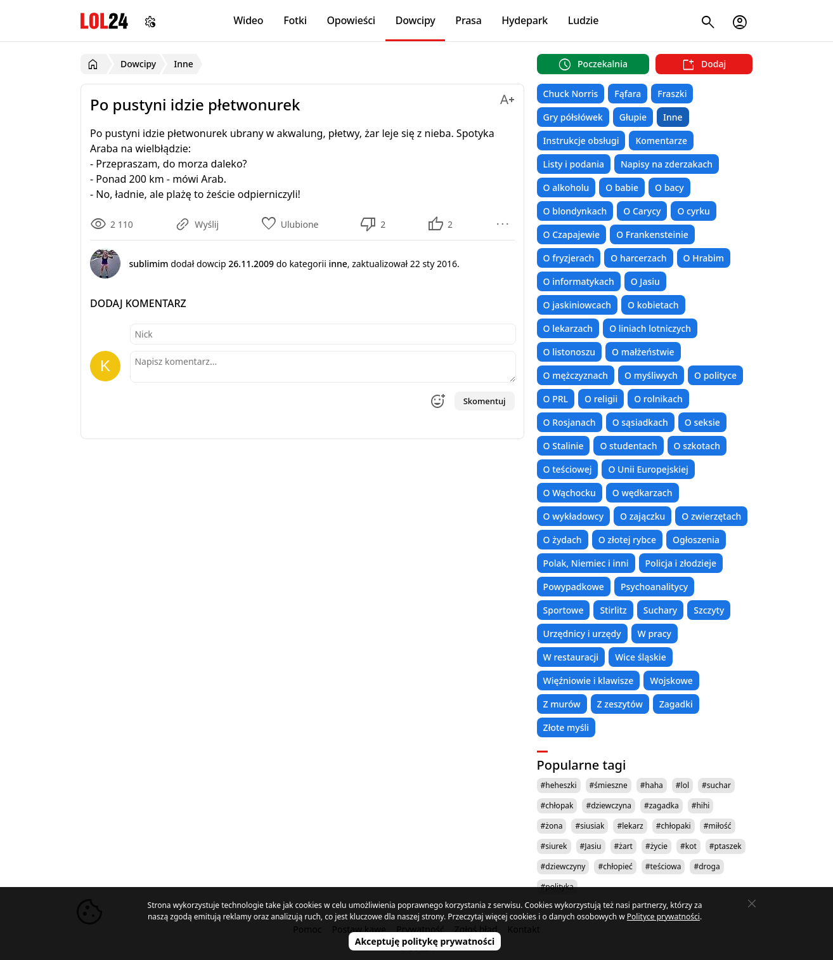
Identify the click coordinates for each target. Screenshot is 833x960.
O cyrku (693, 211)
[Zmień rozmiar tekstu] (507, 97)
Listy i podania (573, 164)
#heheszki (559, 785)
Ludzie (583, 20)
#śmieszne (609, 785)
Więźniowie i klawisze (588, 680)
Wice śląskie (640, 657)
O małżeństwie (643, 352)
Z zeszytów (620, 704)
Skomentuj (484, 401)
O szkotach (697, 446)
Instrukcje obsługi (581, 141)
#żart (623, 846)
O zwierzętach (711, 516)
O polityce (715, 375)
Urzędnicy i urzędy (582, 634)
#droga (707, 866)
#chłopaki (673, 825)
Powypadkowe (573, 587)
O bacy (669, 187)
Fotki (295, 20)
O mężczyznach (575, 375)
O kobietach (653, 305)
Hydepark (524, 20)
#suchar (716, 785)
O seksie (702, 422)
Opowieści (351, 20)
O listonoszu (569, 352)
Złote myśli (566, 727)
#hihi (701, 805)
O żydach (562, 540)
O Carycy (642, 211)
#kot (688, 846)
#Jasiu (591, 846)
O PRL (555, 399)
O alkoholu (566, 187)
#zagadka (661, 805)
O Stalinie (563, 446)
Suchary (660, 610)
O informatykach (578, 281)
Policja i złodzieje (680, 563)
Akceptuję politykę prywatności (425, 941)
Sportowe (563, 610)
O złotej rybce (627, 540)
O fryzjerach (569, 258)
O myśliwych (651, 375)
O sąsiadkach (640, 422)
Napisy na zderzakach (667, 164)
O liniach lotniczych (650, 328)
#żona (552, 825)
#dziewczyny (563, 866)
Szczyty (709, 610)
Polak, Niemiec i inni (586, 563)
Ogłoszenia (696, 540)
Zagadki (676, 704)
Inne (673, 117)
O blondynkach (575, 211)
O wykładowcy (573, 516)
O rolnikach (658, 399)
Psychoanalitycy (654, 587)
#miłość (718, 825)
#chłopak (557, 805)
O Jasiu (645, 281)
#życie (656, 846)
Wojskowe (671, 680)
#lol (682, 785)
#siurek (554, 846)
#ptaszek (725, 846)
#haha (651, 785)
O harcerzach (638, 258)
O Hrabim (703, 258)
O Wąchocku (569, 493)
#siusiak (589, 825)
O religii (600, 399)
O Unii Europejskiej (648, 469)
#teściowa (663, 866)
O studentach (628, 446)
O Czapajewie (571, 234)
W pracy (654, 634)
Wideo (248, 20)
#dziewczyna (608, 805)
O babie (621, 187)
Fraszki (672, 94)
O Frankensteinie (652, 234)
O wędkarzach (642, 493)
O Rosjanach (569, 422)
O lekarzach (568, 328)
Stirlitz (613, 610)
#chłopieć (615, 866)
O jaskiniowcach (577, 305)
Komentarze (661, 141)
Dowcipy (416, 20)
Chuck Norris (570, 94)
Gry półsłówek (573, 117)
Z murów (562, 704)
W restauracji (571, 657)
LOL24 (104, 20)
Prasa (468, 20)
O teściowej (567, 469)
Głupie (633, 117)
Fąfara (627, 94)
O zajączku (642, 516)
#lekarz (630, 825)
